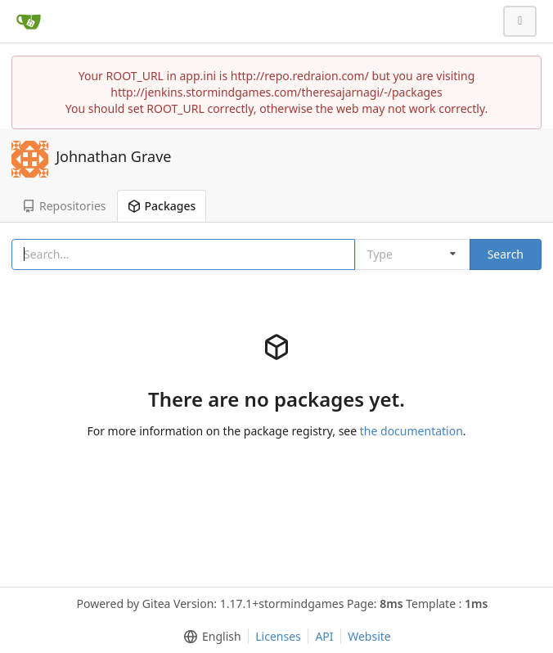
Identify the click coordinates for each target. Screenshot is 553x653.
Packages (162, 206)
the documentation (411, 431)
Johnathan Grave (113, 156)
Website (369, 636)
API (324, 636)
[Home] (28, 21)
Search (506, 254)
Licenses (278, 636)
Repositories (64, 206)
